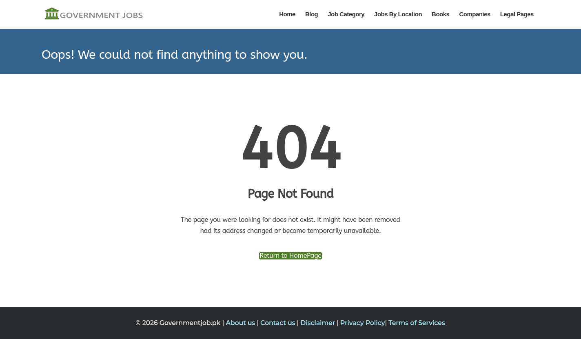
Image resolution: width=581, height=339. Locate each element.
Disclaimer (318, 323)
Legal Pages (517, 14)
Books (440, 14)
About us (241, 323)
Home (287, 14)
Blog (311, 14)
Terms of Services (416, 323)
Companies (474, 14)
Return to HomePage (290, 255)
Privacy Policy (362, 323)
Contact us (278, 323)
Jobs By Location (398, 14)
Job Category (346, 14)
